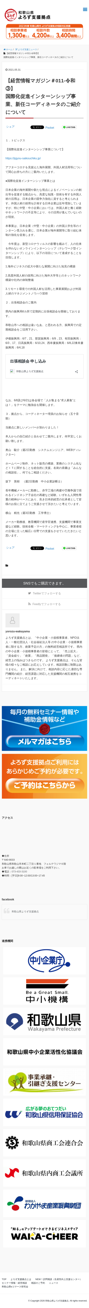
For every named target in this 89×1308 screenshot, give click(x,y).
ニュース (53, 1283)
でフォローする (47, 593)
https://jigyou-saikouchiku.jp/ (23, 158)
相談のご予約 (38, 1283)
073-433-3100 (19, 871)
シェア (10, 126)
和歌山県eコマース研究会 (15, 1286)
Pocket (49, 127)
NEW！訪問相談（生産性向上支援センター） (58, 1279)
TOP (4, 1279)
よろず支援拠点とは (21, 1279)
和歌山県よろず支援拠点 (25, 911)
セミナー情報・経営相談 (14, 1283)
